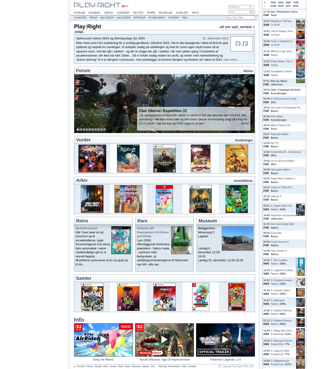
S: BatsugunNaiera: (279, 302)
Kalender (107, 17)
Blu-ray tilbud (279, 81)
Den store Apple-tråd (282, 224)
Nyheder (80, 17)
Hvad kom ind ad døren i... (285, 215)
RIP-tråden (277, 116)
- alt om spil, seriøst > (236, 27)
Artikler (139, 17)
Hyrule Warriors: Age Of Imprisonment (164, 359)
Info (195, 12)
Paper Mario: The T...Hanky (282, 63)
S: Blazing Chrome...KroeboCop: (282, 342)
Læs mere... (231, 59)
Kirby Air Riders (103, 359)
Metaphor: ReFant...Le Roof (282, 23)
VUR (295, 2)
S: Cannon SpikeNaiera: (280, 292)
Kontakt (192, 366)
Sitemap (173, 17)
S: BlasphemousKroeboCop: (281, 362)
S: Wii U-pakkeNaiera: (279, 262)
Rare (151, 12)
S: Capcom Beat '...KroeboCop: (281, 352)
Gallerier (124, 17)
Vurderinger (244, 140)
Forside (81, 366)
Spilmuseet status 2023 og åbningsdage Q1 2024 (110, 38)
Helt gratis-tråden (280, 169)
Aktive (248, 71)
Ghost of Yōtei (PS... (282, 187)
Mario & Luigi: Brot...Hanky (282, 53)
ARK (288, 2)
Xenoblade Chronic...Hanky (282, 73)
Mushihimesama (86, 228)
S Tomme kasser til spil (283, 98)
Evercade (276, 233)
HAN (281, 2)
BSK (295, 6)
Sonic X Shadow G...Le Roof (282, 43)
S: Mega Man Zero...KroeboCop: (282, 332)
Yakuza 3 (276, 196)
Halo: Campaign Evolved (285, 89)
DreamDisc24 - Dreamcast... (286, 152)
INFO (281, 6)
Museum (165, 12)
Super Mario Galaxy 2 (283, 178)
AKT (288, 6)
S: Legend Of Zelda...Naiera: (283, 272)
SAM (273, 6)
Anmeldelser (243, 181)
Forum (79, 12)
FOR (273, 2)
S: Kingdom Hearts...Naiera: (282, 282)
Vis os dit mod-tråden (283, 160)
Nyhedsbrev (157, 17)
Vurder (123, 12)
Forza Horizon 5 (280, 241)
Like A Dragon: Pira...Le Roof (282, 33)
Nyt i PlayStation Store (284, 11)
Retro (138, 12)
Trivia (93, 17)
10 (104, 129)
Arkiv (108, 12)
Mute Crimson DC (281, 125)
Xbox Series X (279, 250)
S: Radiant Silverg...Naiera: (282, 312)
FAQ (184, 17)
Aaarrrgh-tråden (280, 134)
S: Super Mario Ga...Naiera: (282, 207)
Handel (95, 12)
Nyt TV (274, 143)
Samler (182, 12)
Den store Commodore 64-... (286, 107)
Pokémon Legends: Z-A (225, 359)
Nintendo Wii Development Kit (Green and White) (153, 232)
